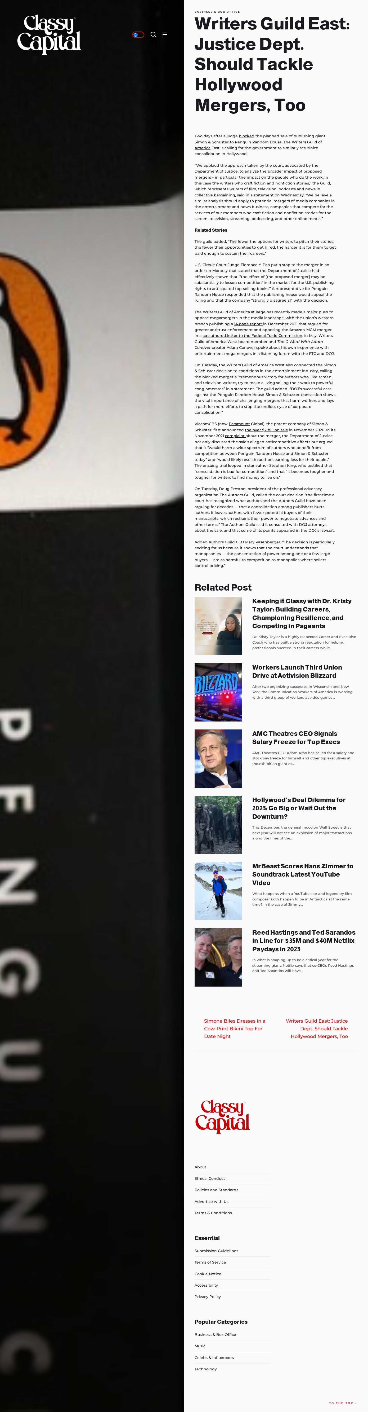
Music (200, 1346)
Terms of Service (210, 1262)
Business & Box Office (217, 12)
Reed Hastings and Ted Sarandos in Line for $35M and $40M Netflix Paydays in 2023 (303, 940)
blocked (246, 136)
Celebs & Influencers (214, 1357)
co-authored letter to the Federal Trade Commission (252, 335)
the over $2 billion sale (266, 430)
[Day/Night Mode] (138, 34)
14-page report (248, 324)
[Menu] (165, 34)
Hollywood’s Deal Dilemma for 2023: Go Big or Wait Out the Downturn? (299, 808)
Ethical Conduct (210, 1178)
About (200, 1167)
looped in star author (248, 465)
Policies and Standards (216, 1189)
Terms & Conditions (213, 1213)
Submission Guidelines (216, 1250)
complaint (235, 435)
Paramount (239, 423)
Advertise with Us (211, 1201)
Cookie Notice (208, 1274)
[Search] (153, 34)
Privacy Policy (208, 1296)
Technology (206, 1369)
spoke (262, 347)
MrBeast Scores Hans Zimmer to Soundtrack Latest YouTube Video (302, 874)
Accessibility (206, 1285)
